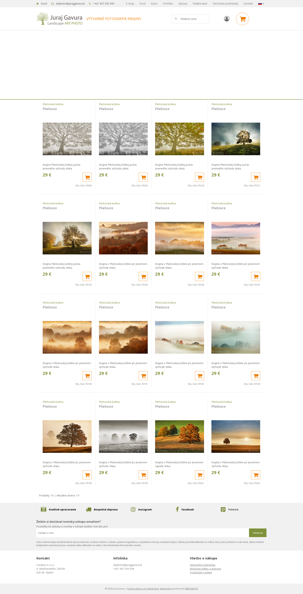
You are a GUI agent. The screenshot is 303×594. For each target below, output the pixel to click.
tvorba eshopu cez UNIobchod (143, 588)
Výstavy (182, 3)
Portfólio (168, 3)
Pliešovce (50, 109)
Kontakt (248, 3)
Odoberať (258, 533)
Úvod (44, 3)
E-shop (130, 3)
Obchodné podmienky (225, 3)
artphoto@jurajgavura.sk (70, 3)
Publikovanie (200, 3)
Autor (154, 3)
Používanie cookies (201, 572)
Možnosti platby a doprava (205, 568)
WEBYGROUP (191, 588)
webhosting (166, 588)
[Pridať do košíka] (87, 177)
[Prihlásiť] (226, 18)
